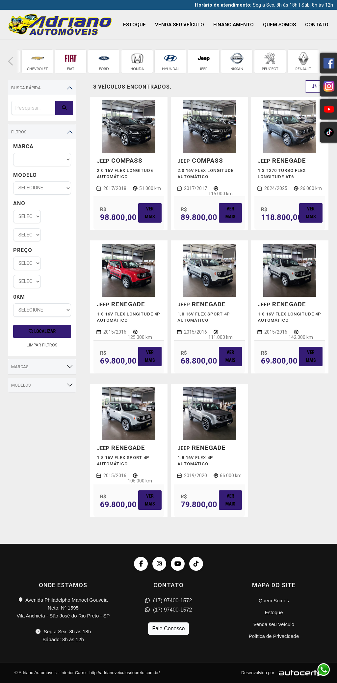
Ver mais (150, 212)
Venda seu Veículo (179, 25)
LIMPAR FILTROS (42, 344)
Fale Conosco (168, 628)
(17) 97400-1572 (168, 600)
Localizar (42, 331)
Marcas (20, 366)
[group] (37, 61)
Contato (316, 25)
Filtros (19, 131)
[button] (10, 61)
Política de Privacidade (274, 636)
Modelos (21, 385)
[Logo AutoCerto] (299, 672)
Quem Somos (279, 25)
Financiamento (233, 25)
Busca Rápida (26, 87)
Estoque (134, 25)
